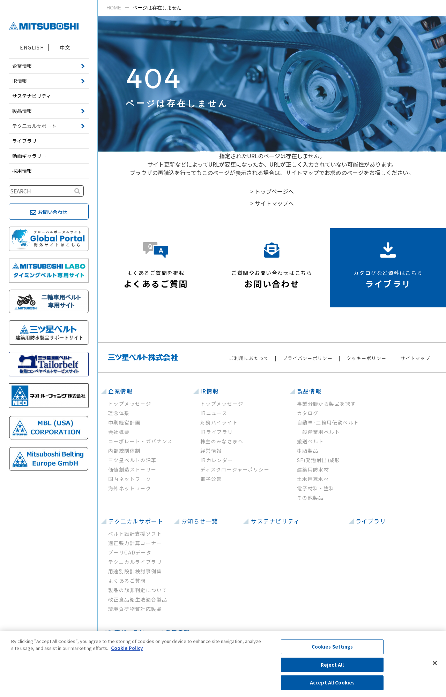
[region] (223, 664)
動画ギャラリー (29, 155)
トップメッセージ (129, 403)
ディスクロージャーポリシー (234, 469)
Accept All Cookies (332, 682)
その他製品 (310, 497)
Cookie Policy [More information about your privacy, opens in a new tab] (127, 648)
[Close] (435, 663)
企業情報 (120, 391)
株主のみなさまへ (221, 441)
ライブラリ (24, 140)
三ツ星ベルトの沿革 (132, 460)
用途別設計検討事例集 (135, 571)
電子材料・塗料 (316, 488)
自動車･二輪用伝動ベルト (328, 422)
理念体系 (119, 412)
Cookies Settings (332, 646)
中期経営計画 (124, 422)
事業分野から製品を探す (326, 403)
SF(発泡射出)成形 (318, 460)
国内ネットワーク (129, 478)
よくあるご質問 (127, 580)
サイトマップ (415, 358)
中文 (65, 47)
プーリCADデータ (130, 552)
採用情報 (22, 170)
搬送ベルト (310, 441)
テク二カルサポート (135, 521)
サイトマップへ (274, 203)
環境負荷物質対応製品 (135, 608)
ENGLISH (32, 47)
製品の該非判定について (137, 590)
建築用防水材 (313, 469)
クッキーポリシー (366, 358)
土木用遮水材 (313, 478)
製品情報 (309, 391)
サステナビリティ (31, 95)
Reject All (332, 664)
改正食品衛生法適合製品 (137, 599)
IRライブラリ (216, 431)
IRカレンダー (216, 460)
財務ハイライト (219, 422)
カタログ (308, 412)
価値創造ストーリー (132, 469)
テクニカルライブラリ (135, 561)
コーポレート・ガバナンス (140, 441)
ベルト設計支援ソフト (135, 533)
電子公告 (211, 478)
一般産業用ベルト (318, 431)
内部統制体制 (124, 450)
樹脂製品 (308, 450)
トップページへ (274, 191)
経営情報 (211, 450)
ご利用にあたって (248, 358)
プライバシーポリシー (308, 358)
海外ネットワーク (129, 488)
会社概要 (119, 431)
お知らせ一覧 (199, 521)
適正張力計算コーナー (135, 542)
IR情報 (209, 391)
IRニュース (213, 412)
